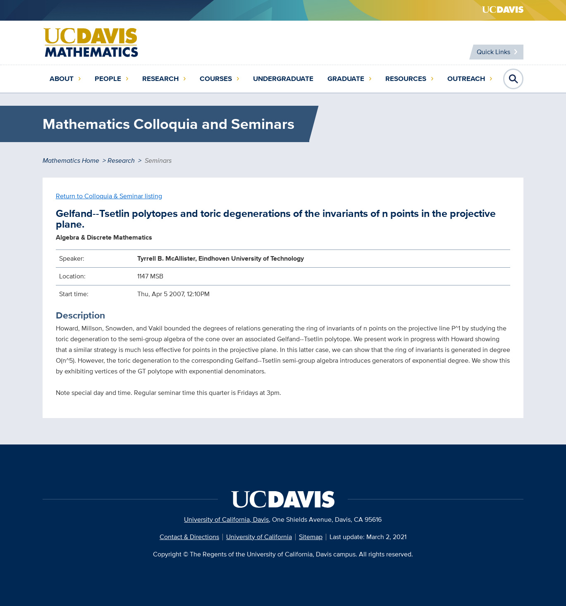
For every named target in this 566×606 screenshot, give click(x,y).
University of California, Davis (226, 519)
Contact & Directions (189, 537)
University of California (259, 537)
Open (513, 79)
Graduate (345, 79)
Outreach (466, 79)
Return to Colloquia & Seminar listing (109, 196)
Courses (216, 79)
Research (160, 79)
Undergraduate (283, 79)
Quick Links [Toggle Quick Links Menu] (493, 52)
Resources (405, 79)
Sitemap (310, 537)
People (108, 79)
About (62, 79)
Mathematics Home (71, 160)
